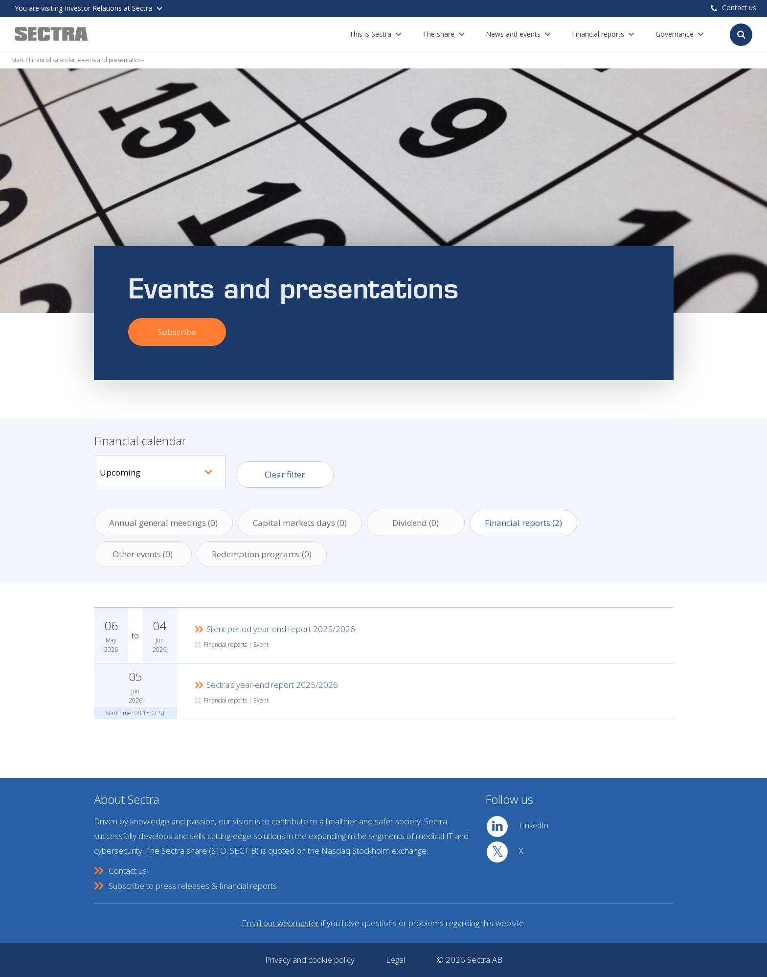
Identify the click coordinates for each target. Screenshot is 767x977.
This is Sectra (370, 34)
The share (438, 34)
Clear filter (285, 474)
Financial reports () (523, 522)
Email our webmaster (280, 923)
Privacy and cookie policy (310, 959)
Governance (674, 34)
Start (17, 60)
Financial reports (598, 34)
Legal (395, 959)
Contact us (733, 7)
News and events (513, 34)
